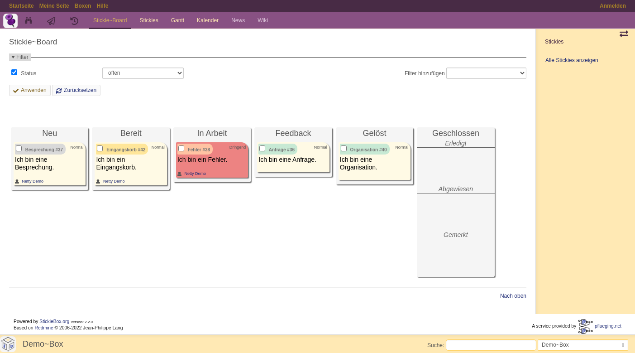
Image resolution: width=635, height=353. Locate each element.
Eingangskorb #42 (125, 149)
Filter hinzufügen (425, 73)
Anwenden (34, 90)
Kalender (208, 20)
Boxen (83, 6)
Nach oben (513, 296)
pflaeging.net (599, 326)
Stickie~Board (110, 20)
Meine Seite (54, 6)
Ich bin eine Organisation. (358, 163)
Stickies (148, 20)
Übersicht (29, 20)
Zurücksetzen (80, 90)
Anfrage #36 (282, 149)
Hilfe (102, 6)
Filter (22, 57)
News (238, 20)
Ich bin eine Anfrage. (287, 159)
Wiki (263, 20)
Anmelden (613, 6)
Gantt (177, 20)
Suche (435, 345)
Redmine (43, 327)
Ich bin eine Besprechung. (34, 163)
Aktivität (52, 20)
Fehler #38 (199, 149)
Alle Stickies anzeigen (571, 60)
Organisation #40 (368, 149)
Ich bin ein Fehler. (202, 159)
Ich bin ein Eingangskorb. (116, 163)
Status (27, 73)
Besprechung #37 (44, 149)
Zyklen (75, 20)
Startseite (21, 6)
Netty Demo (33, 181)
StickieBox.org (54, 321)
